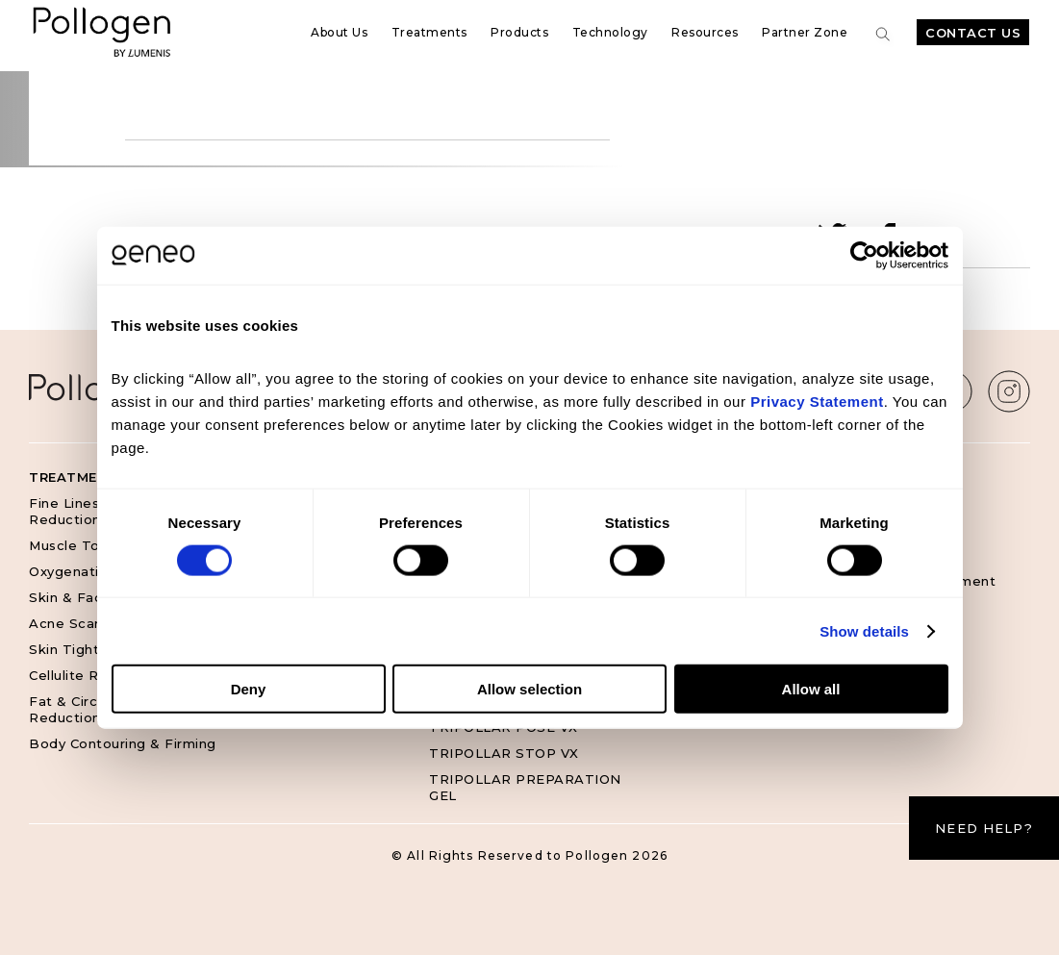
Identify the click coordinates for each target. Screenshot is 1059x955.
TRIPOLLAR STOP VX (504, 753)
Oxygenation (72, 571)
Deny (248, 689)
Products (519, 32)
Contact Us (973, 32)
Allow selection (529, 689)
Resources (705, 32)
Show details (864, 630)
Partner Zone (804, 32)
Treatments (429, 32)
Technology (610, 32)
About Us (339, 32)
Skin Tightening (83, 649)
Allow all (811, 689)
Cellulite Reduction (95, 675)
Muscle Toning (79, 545)
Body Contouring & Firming (122, 743)
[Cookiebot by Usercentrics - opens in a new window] (864, 254)
